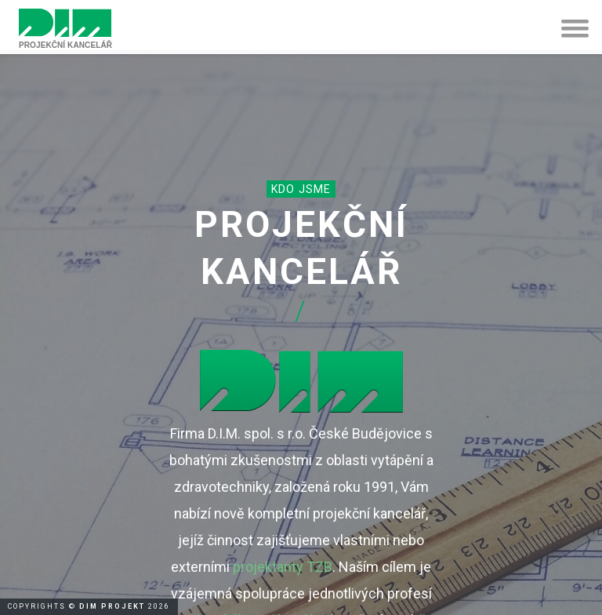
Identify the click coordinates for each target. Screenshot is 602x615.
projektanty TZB (282, 567)
